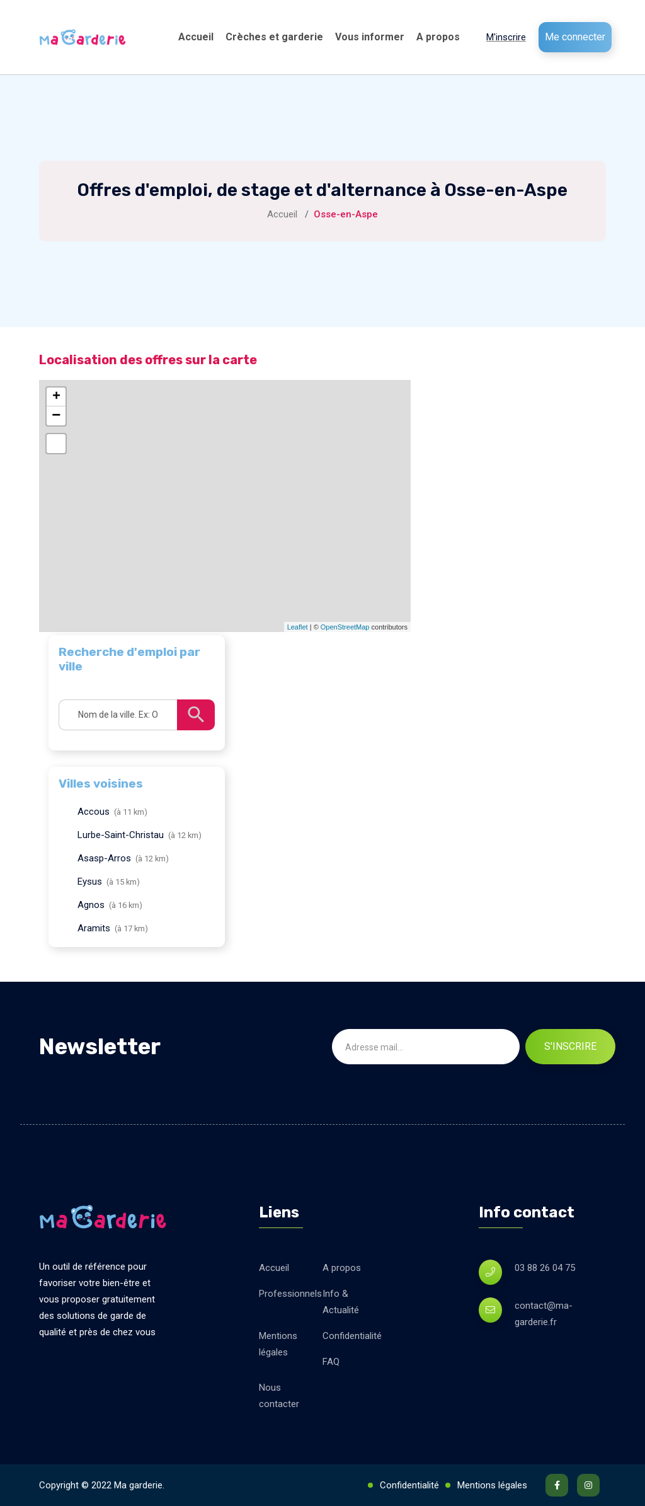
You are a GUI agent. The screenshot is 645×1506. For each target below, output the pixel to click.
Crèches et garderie (274, 37)
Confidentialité (352, 1336)
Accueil (196, 37)
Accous (93, 811)
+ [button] (56, 397)
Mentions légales (278, 1344)
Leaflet (297, 627)
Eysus (90, 881)
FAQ (331, 1361)
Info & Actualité (340, 1302)
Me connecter (575, 37)
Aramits (94, 928)
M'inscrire (506, 37)
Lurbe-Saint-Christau (120, 835)
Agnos (91, 905)
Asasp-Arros (104, 858)
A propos (438, 37)
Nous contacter (279, 1396)
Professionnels (290, 1293)
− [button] (56, 415)
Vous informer (369, 37)
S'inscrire (570, 1046)
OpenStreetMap (345, 627)
